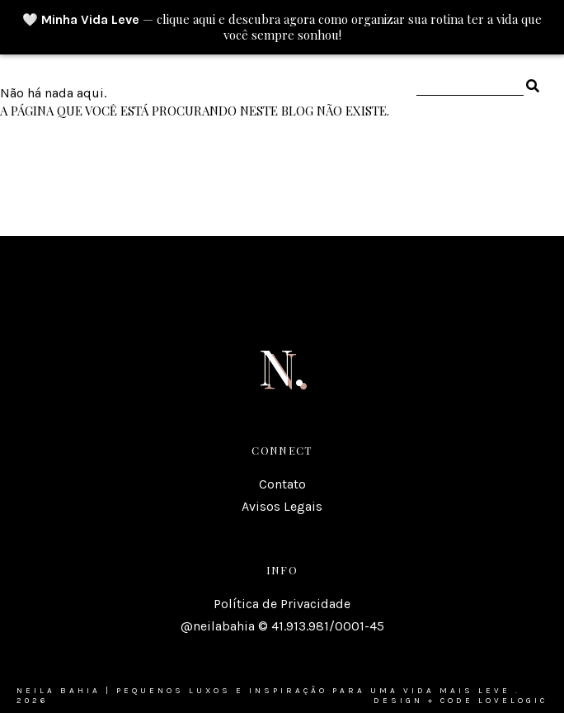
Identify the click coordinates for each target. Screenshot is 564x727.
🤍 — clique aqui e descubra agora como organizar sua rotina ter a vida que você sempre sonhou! (282, 28)
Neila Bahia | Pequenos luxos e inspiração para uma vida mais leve (263, 691)
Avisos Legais (282, 506)
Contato (282, 484)
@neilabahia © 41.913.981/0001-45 (282, 626)
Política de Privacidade (282, 603)
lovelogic (513, 701)
